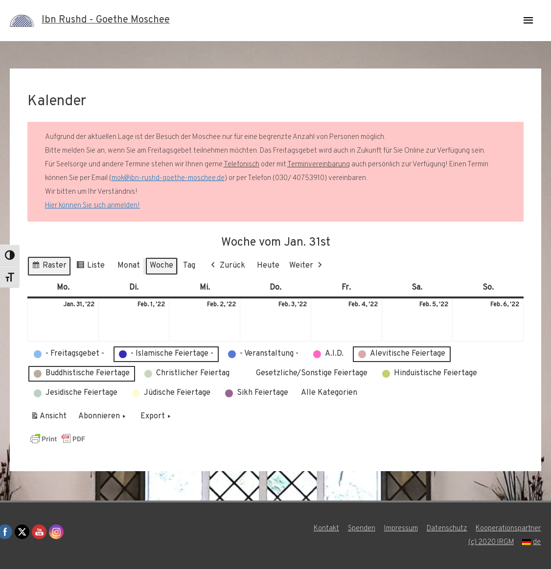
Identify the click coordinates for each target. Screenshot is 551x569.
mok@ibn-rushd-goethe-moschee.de (168, 178)
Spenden (361, 528)
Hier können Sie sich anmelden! (92, 205)
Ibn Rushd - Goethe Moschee (106, 20)
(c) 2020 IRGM (491, 542)
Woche (161, 266)
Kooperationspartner (508, 528)
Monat (128, 266)
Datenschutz (447, 528)
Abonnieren (103, 416)
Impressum (401, 528)
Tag (189, 266)
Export (156, 416)
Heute (268, 266)
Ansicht (50, 418)
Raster (49, 267)
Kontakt (326, 528)
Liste (90, 267)
